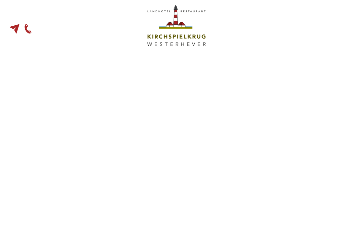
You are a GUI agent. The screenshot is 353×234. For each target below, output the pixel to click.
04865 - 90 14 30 (28, 29)
